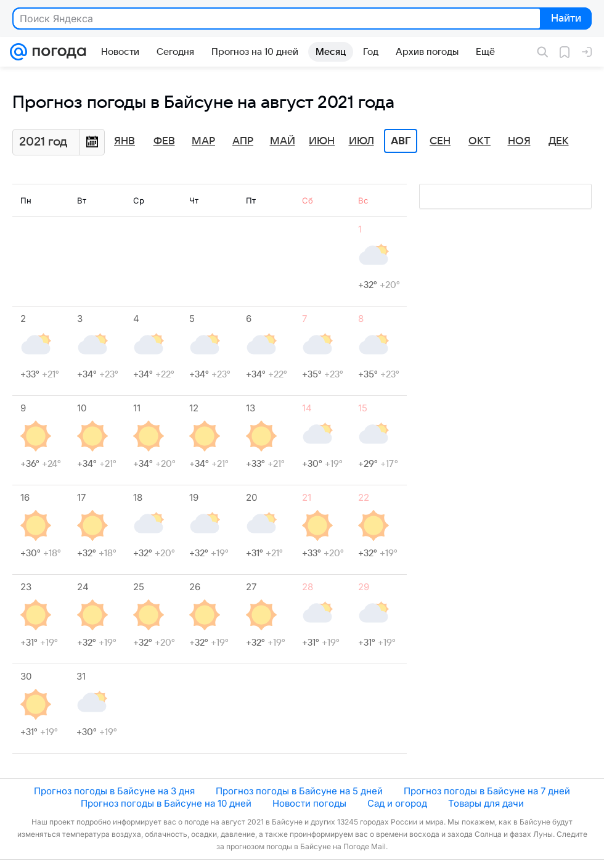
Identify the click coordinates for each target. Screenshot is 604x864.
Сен (440, 141)
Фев (164, 141)
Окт (479, 141)
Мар (203, 141)
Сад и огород (397, 803)
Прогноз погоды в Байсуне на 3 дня (114, 791)
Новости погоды (309, 803)
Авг (400, 141)
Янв (124, 141)
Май (282, 141)
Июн (322, 141)
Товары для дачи (486, 803)
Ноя (519, 141)
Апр (242, 141)
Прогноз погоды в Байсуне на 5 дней (299, 791)
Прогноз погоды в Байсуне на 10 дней (166, 803)
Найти (565, 19)
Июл (361, 141)
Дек (559, 141)
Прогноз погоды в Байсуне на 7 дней (487, 791)
